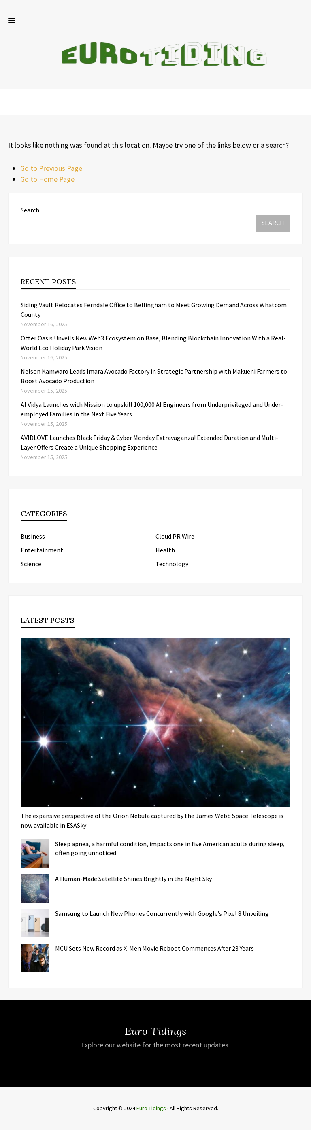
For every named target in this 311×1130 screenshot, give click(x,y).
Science (31, 564)
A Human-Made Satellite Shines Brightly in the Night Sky (133, 879)
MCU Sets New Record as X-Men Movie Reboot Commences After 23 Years (154, 948)
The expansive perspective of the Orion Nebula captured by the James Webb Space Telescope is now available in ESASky (152, 820)
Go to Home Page (47, 179)
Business (33, 536)
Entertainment (42, 550)
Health (165, 550)
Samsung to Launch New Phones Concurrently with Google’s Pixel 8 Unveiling (162, 913)
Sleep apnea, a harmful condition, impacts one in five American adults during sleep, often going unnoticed (170, 848)
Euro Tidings (151, 1108)
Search (30, 210)
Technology (172, 564)
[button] (11, 21)
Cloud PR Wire (175, 536)
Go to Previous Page (51, 168)
